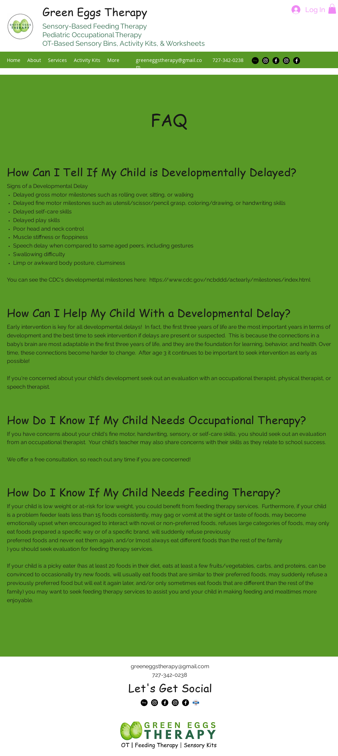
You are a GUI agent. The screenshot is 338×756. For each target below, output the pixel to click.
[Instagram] (265, 60)
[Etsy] (255, 60)
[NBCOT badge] (195, 702)
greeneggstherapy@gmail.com (170, 666)
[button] (332, 9)
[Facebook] (275, 60)
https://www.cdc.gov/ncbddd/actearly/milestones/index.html (229, 279)
